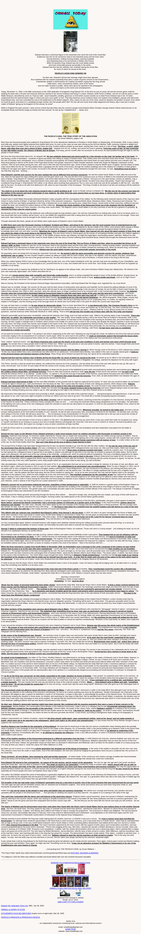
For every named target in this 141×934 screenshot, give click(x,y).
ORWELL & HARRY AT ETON (13, 910)
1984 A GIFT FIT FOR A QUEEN (70, 902)
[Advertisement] (33, 5)
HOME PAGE (70, 929)
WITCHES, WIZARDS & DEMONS (84, 853)
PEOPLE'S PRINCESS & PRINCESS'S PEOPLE (20, 917)
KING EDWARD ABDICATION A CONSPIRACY (71, 876)
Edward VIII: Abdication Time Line (14, 906)
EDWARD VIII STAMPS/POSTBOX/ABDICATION (70, 863)
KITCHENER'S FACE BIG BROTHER (16, 913)
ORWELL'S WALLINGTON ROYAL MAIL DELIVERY (70, 888)
